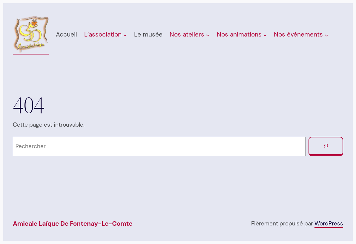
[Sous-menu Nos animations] (265, 35)
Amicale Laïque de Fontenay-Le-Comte (73, 223)
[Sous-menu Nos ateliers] (208, 35)
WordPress (328, 223)
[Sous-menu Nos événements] (327, 35)
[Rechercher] (326, 146)
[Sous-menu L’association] (125, 35)
